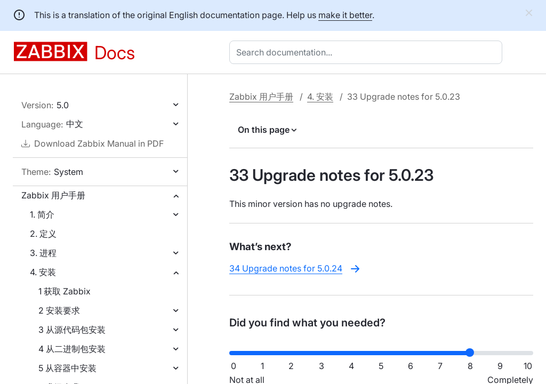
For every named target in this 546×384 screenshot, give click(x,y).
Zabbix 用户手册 (53, 195)
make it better (345, 15)
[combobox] (368, 52)
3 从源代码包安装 (72, 329)
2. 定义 (43, 233)
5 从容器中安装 (67, 368)
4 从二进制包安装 (72, 348)
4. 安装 (43, 272)
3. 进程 (43, 252)
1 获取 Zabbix (64, 291)
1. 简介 (42, 214)
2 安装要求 (59, 310)
